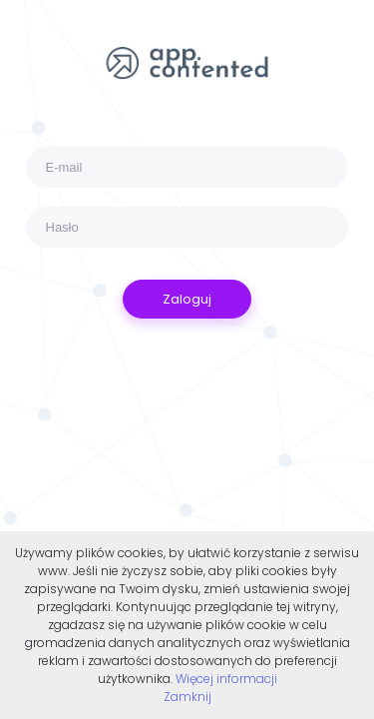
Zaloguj (187, 299)
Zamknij (187, 696)
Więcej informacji (226, 678)
